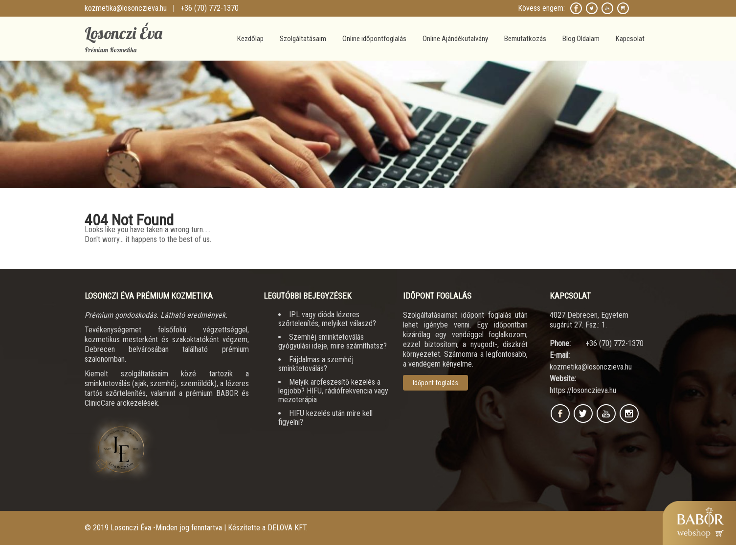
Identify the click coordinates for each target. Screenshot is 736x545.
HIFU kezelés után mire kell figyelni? (325, 418)
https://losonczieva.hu (583, 390)
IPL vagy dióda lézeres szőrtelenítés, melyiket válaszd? (327, 319)
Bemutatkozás (525, 38)
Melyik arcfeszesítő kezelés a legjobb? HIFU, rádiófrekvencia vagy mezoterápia (333, 390)
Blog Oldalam (581, 38)
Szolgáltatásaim (303, 38)
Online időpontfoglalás (374, 38)
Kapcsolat (630, 38)
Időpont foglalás (435, 383)
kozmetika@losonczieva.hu (126, 8)
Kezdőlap (250, 38)
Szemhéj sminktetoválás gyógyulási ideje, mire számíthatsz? (332, 341)
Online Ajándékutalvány (455, 38)
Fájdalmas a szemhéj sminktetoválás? (316, 364)
